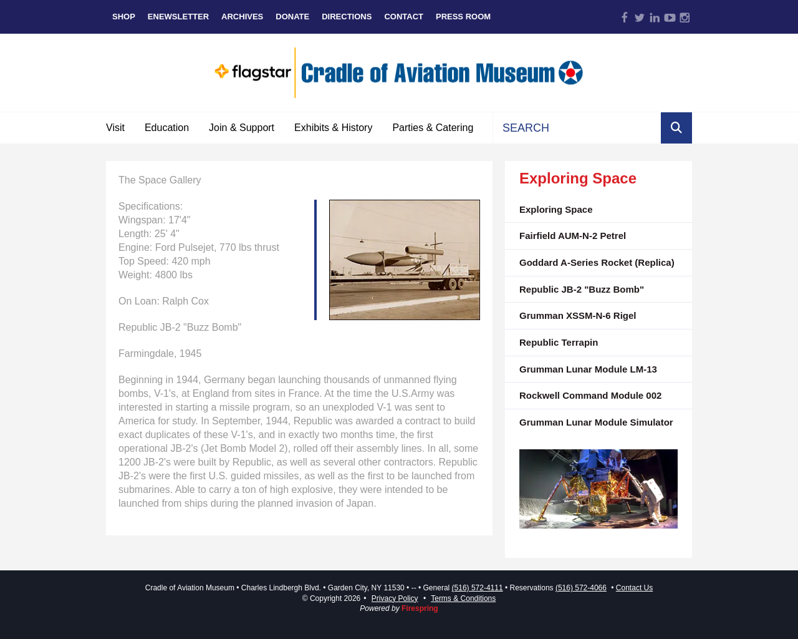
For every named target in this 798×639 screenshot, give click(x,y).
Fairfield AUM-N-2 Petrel (572, 235)
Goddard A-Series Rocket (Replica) (597, 262)
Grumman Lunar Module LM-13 (588, 369)
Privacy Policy (395, 598)
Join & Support (241, 127)
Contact (403, 16)
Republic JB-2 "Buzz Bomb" (581, 289)
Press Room (463, 16)
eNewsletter (178, 16)
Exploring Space (556, 209)
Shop (123, 16)
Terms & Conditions (463, 598)
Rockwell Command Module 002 (590, 395)
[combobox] (577, 128)
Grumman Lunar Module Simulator (596, 422)
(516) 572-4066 (581, 587)
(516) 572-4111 (477, 587)
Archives (242, 16)
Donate (292, 16)
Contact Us (634, 587)
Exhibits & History (333, 127)
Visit (115, 127)
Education (167, 127)
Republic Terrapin (558, 342)
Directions (347, 16)
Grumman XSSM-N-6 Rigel (578, 315)
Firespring (419, 608)
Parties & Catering (432, 127)
